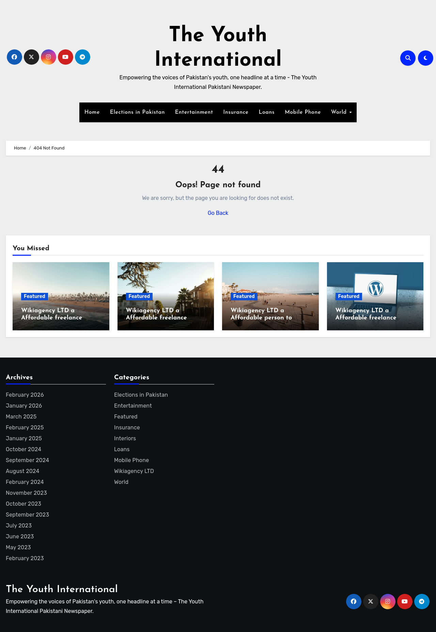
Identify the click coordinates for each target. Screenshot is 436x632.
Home (92, 112)
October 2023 (23, 504)
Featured (34, 296)
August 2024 (23, 471)
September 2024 (27, 460)
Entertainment (194, 112)
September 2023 (27, 514)
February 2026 (25, 395)
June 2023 (20, 536)
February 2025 (25, 427)
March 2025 (21, 416)
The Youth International (62, 589)
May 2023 (18, 547)
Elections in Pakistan (137, 112)
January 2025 (24, 438)
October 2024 (23, 449)
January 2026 (24, 405)
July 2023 (19, 525)
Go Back (218, 213)
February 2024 (25, 482)
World (339, 112)
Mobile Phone (303, 112)
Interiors (125, 438)
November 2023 (26, 493)
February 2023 (25, 558)
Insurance (235, 112)
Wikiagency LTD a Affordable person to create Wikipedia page (264, 318)
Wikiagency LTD (134, 471)
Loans (266, 112)
